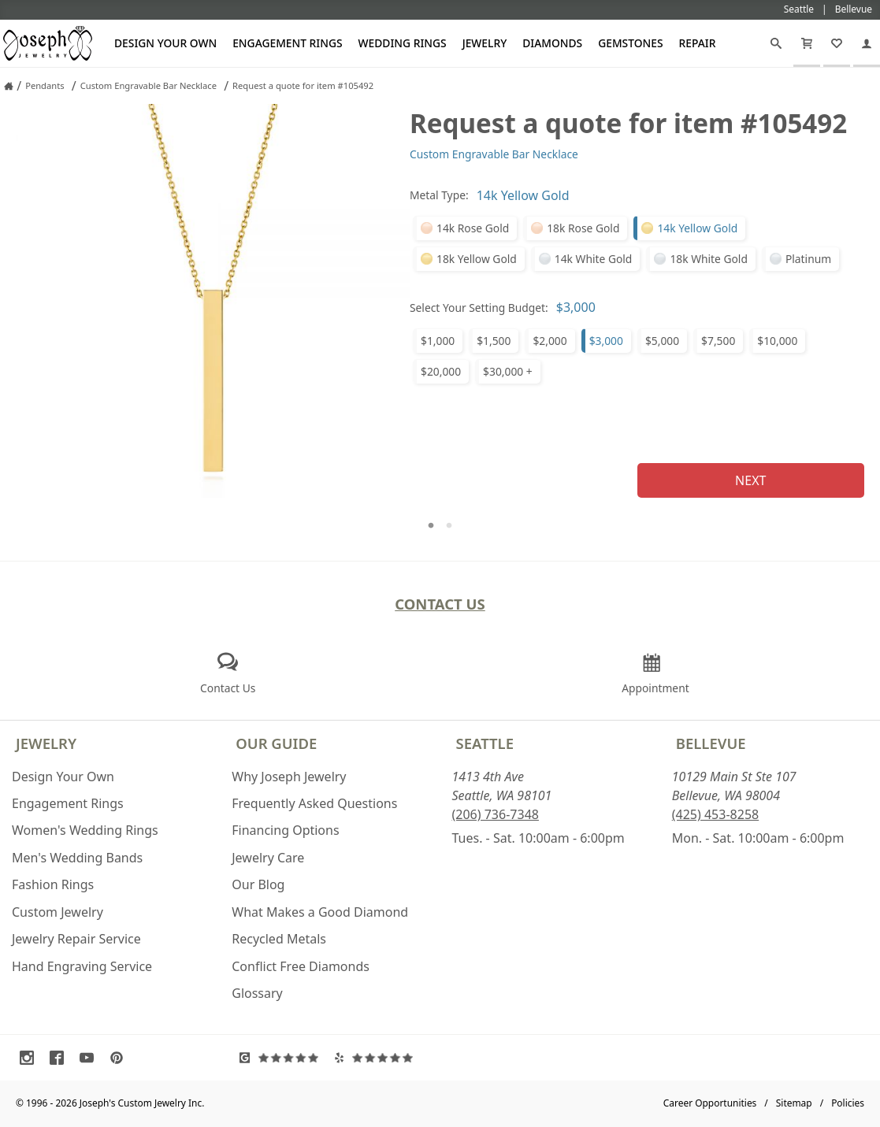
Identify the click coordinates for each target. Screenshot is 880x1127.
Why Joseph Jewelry (289, 776)
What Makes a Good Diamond (320, 912)
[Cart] (806, 43)
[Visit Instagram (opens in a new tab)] (31, 1058)
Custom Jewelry (57, 912)
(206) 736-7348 (495, 814)
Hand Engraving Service (82, 966)
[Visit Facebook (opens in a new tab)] (61, 1058)
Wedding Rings (402, 42)
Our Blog (258, 884)
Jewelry (484, 42)
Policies (847, 1103)
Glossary (257, 993)
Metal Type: (439, 194)
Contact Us (440, 604)
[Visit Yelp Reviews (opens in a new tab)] (377, 1058)
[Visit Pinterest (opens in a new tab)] (121, 1058)
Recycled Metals (279, 938)
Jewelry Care (268, 857)
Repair (697, 42)
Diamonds (552, 42)
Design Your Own (165, 42)
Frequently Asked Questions (314, 803)
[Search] (776, 43)
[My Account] (866, 43)
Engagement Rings (287, 42)
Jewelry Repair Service (76, 938)
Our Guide (276, 743)
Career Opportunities (710, 1103)
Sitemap (794, 1103)
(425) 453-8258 (715, 814)
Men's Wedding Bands (77, 857)
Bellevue (711, 743)
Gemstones (630, 42)
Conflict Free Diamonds (300, 966)
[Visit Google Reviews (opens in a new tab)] (282, 1058)
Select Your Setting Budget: (479, 307)
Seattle (485, 743)
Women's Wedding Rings (85, 830)
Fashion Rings (53, 884)
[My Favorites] (836, 43)
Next (750, 480)
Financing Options (285, 830)
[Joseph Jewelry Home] (8, 86)
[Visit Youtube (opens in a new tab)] (91, 1058)
